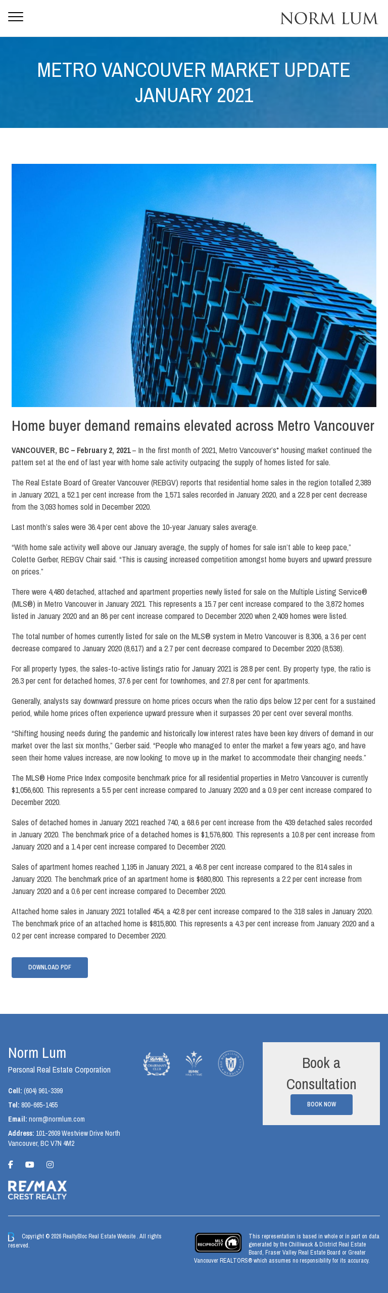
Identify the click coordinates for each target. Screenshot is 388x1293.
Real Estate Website (112, 1236)
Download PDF (49, 967)
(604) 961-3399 (43, 1090)
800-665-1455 (39, 1104)
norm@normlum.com (57, 1119)
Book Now (321, 1104)
